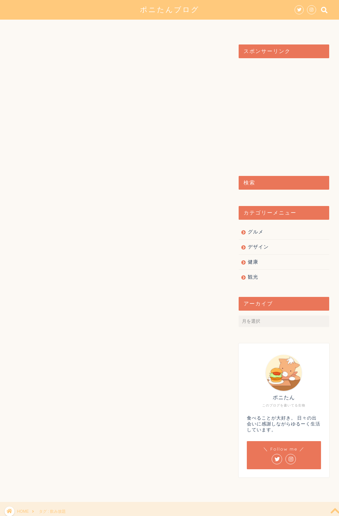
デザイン (158, 27)
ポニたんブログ (169, 9)
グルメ (124, 27)
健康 (217, 27)
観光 (191, 27)
